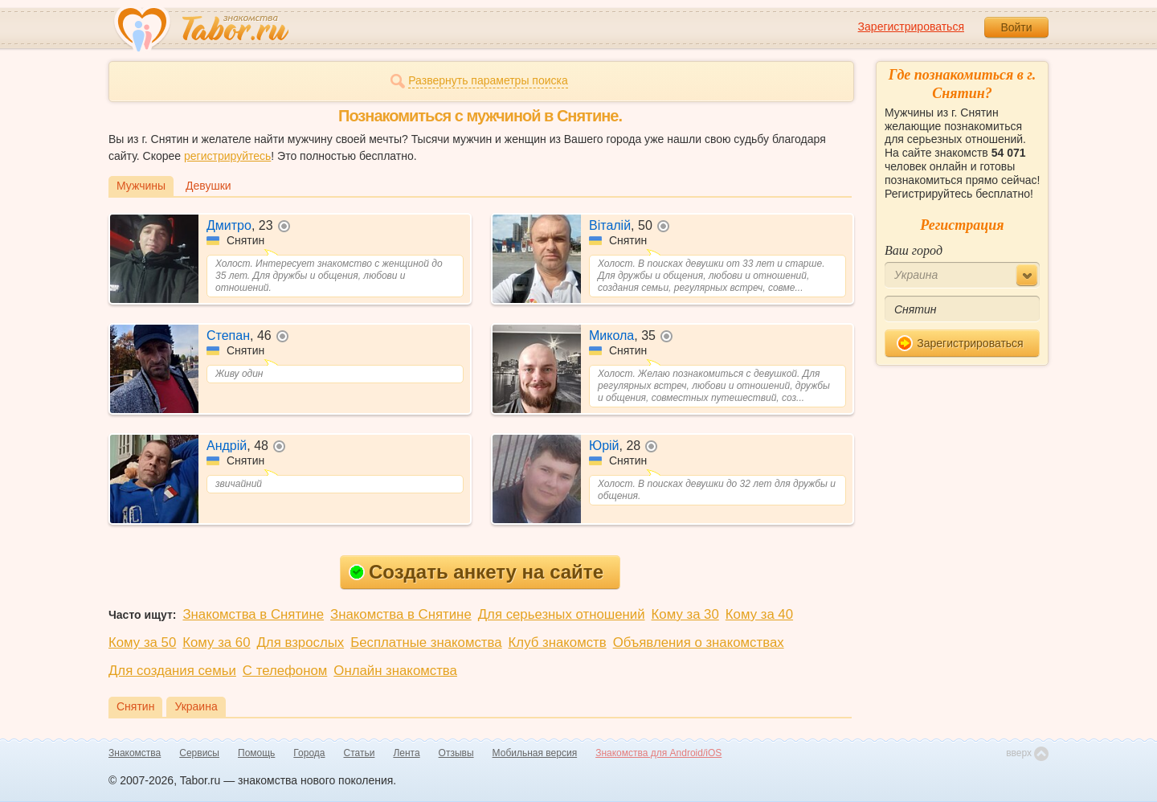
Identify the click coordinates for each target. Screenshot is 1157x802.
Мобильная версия (535, 753)
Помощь (256, 753)
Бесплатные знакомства (425, 642)
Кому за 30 (685, 614)
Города (309, 753)
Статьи (359, 753)
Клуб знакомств (558, 642)
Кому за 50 (142, 642)
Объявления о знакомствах (698, 642)
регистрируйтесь (227, 155)
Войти (1016, 27)
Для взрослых (301, 642)
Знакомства (134, 753)
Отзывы (456, 753)
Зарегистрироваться (911, 26)
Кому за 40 (759, 614)
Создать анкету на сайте (476, 572)
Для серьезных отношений (561, 614)
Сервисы (199, 753)
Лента (406, 753)
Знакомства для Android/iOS (658, 753)
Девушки (208, 185)
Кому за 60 (216, 642)
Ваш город (913, 250)
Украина (195, 706)
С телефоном (285, 670)
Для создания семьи (172, 670)
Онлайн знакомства (395, 670)
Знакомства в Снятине (253, 614)
